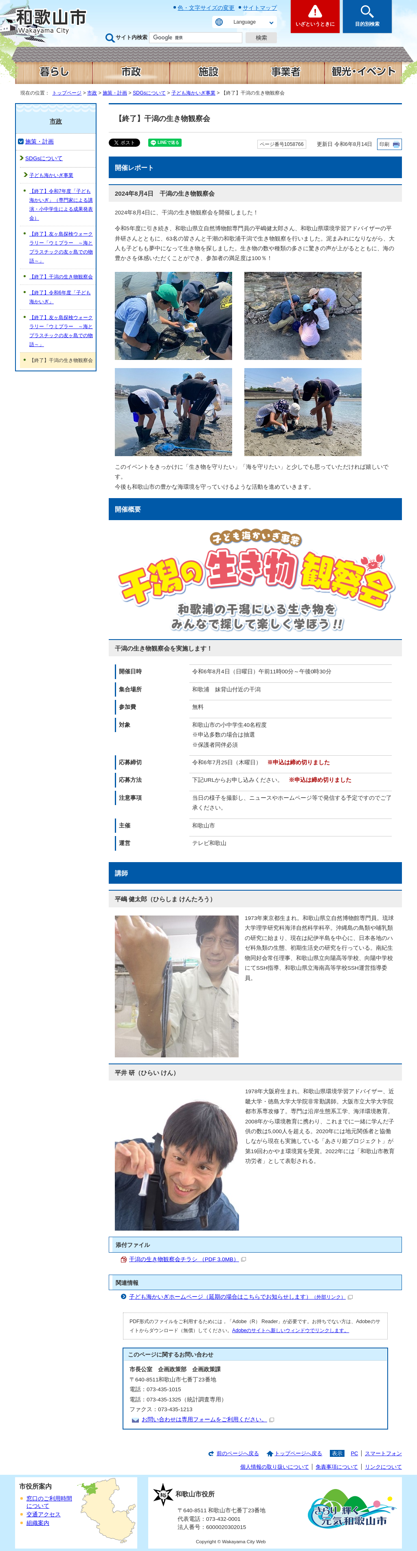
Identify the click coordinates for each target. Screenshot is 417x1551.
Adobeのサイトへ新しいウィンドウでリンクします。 (290, 1330)
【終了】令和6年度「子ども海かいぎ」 (60, 297)
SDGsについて (149, 93)
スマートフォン (383, 1453)
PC (354, 1453)
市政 (92, 93)
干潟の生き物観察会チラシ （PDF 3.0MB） (187, 1259)
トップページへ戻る (298, 1453)
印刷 (384, 144)
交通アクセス (43, 1514)
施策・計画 (115, 93)
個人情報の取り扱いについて (274, 1467)
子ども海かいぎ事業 (193, 93)
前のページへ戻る (238, 1453)
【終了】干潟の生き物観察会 (61, 277)
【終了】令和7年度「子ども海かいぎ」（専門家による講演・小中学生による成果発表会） (61, 204)
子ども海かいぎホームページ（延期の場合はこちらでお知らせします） (241, 1297)
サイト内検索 (131, 37)
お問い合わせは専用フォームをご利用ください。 (208, 1419)
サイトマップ (260, 7)
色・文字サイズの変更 (206, 7)
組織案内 (37, 1523)
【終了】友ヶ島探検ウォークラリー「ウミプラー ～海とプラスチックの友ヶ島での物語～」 (61, 247)
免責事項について (337, 1467)
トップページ (66, 93)
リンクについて (383, 1467)
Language (245, 22)
